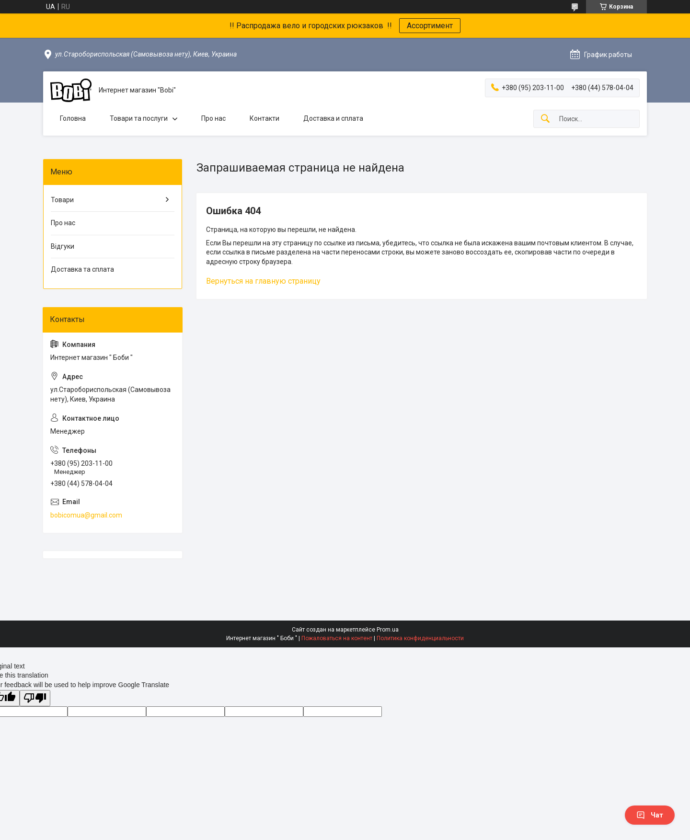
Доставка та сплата (82, 269)
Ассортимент (430, 25)
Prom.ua (388, 629)
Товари (62, 200)
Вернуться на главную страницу (263, 281)
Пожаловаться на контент (336, 638)
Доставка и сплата (333, 118)
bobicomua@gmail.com (86, 515)
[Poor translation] (35, 698)
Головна (73, 118)
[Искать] (545, 119)
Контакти (264, 118)
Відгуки (62, 246)
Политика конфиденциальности (420, 638)
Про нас (213, 118)
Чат (649, 815)
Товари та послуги (139, 118)
